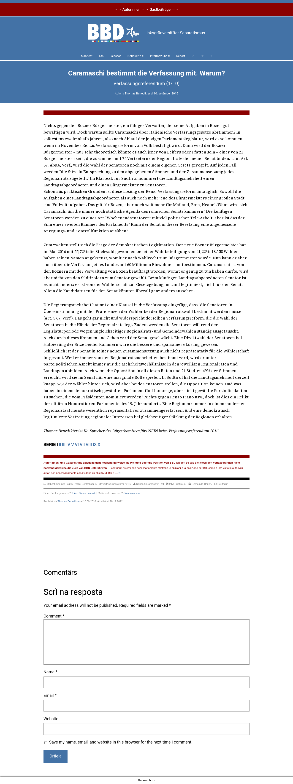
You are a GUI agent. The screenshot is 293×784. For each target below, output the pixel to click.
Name (50, 671)
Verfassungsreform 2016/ (116, 484)
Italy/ (171, 484)
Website (50, 718)
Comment (53, 616)
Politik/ (69, 484)
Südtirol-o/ (180, 484)
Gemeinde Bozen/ (202, 484)
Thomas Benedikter (137, 93)
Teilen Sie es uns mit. (83, 493)
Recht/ (77, 484)
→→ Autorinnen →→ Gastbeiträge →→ (146, 9)
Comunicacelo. (131, 493)
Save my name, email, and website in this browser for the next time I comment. (121, 742)
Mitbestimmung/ (56, 484)
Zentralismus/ (89, 484)
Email (50, 695)
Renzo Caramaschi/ (147, 484)
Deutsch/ (222, 484)
